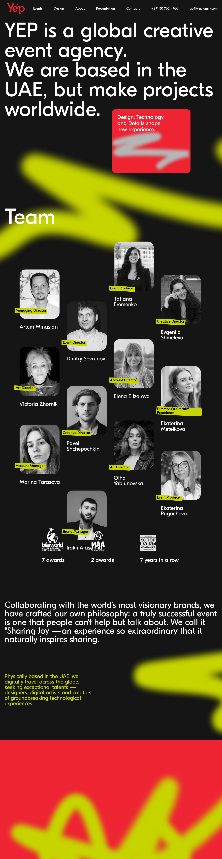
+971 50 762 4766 (164, 8)
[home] (16, 9)
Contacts (133, 8)
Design (59, 8)
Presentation (105, 8)
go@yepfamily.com (204, 8)
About (80, 8)
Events (38, 8)
